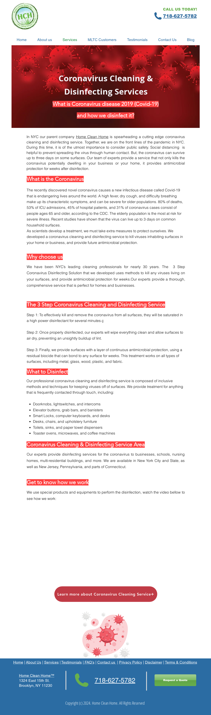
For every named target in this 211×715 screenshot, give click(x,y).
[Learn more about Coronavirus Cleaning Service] (105, 594)
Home (18, 662)
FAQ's (89, 662)
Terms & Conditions (181, 662)
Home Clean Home (92, 136)
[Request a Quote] (175, 680)
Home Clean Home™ (36, 675)
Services (51, 662)
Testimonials (71, 662)
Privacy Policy (130, 662)
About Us (33, 662)
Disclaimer (153, 662)
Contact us (106, 662)
